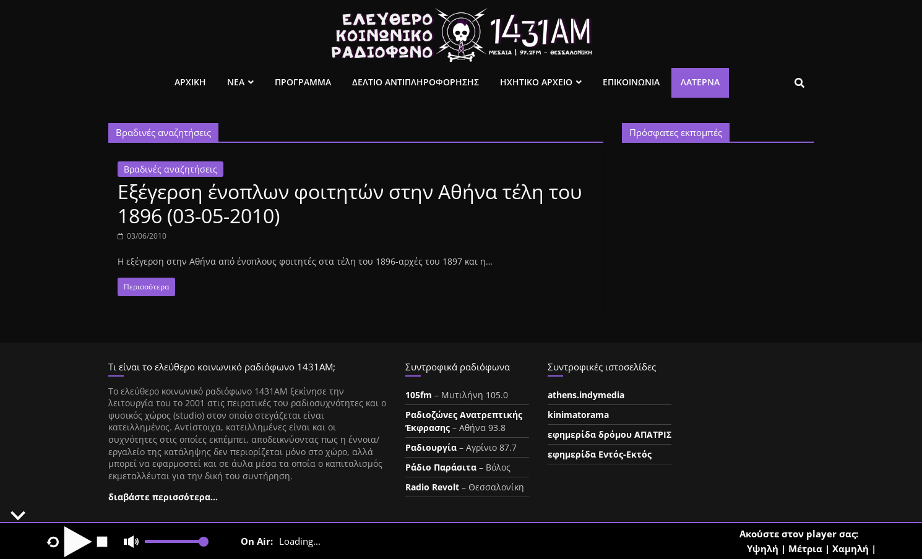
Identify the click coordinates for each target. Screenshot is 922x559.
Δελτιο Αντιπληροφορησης (415, 82)
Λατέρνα (700, 82)
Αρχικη (190, 82)
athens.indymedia (586, 395)
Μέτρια (805, 548)
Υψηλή (762, 548)
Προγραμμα (303, 82)
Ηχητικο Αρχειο (536, 82)
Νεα (235, 82)
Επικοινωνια (631, 82)
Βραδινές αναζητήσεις (170, 169)
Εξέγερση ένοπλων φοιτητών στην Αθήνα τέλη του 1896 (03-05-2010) (350, 203)
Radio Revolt (432, 487)
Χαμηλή (850, 548)
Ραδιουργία (431, 447)
